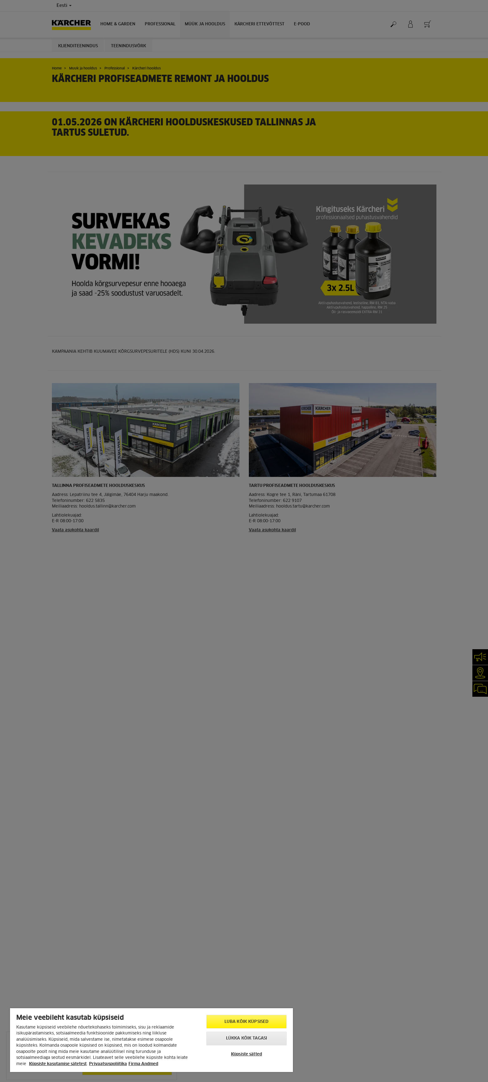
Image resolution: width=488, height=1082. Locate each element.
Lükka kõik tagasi (246, 1038)
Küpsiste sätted (246, 1054)
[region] (151, 1040)
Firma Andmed (143, 1064)
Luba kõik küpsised (246, 1022)
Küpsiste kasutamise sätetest (58, 1064)
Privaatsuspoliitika (108, 1064)
